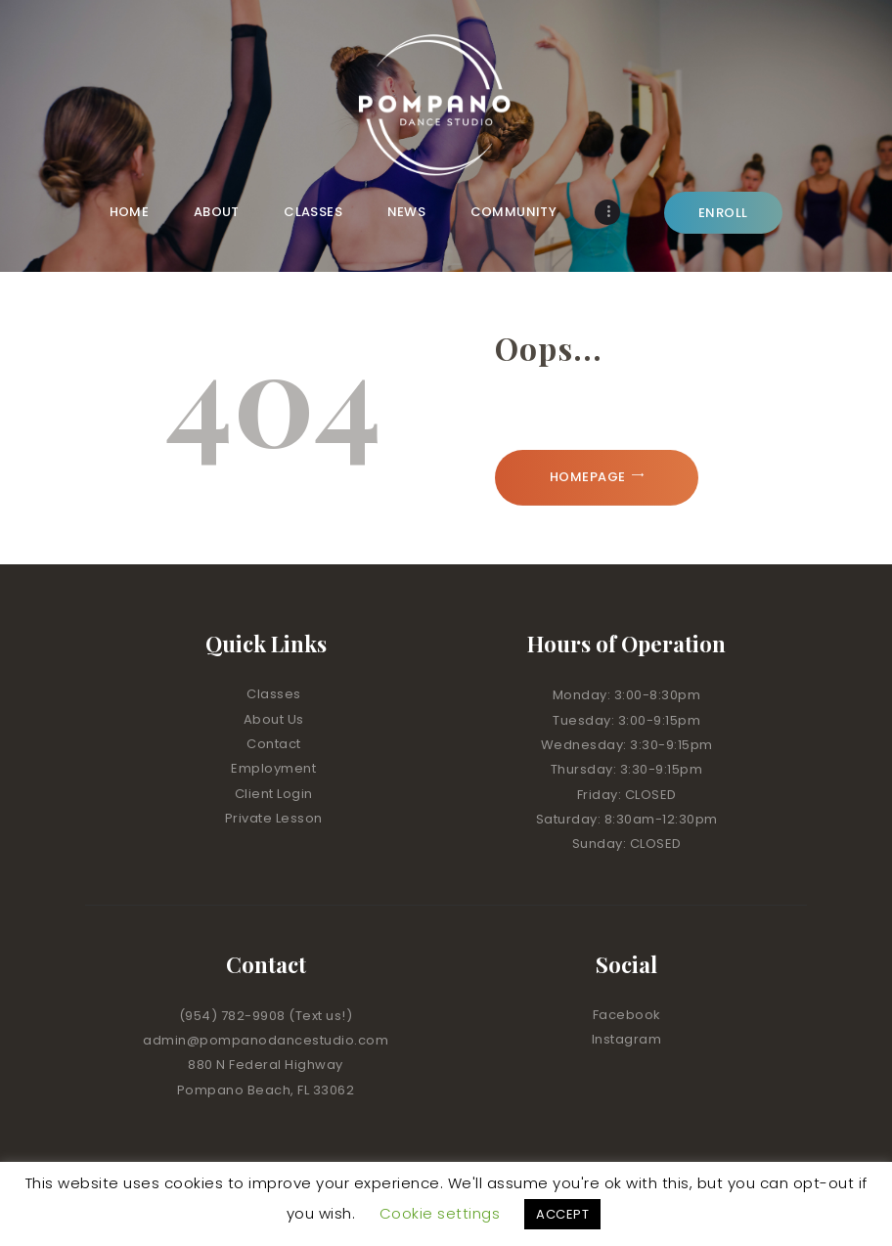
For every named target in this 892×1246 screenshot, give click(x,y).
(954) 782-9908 (234, 1015)
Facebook (627, 1014)
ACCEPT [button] (562, 1214)
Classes (273, 694)
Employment (273, 768)
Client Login (274, 793)
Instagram (627, 1039)
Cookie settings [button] (440, 1213)
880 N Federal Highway (265, 1064)
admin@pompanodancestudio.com (265, 1040)
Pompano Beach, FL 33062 (266, 1090)
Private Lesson (274, 818)
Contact (273, 743)
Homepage (588, 476)
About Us (274, 719)
